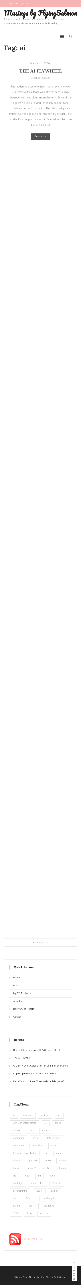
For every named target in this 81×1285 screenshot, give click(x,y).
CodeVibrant (60, 1277)
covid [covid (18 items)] (35, 1138)
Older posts (41, 942)
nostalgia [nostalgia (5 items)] (18, 1183)
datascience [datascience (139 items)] (53, 1138)
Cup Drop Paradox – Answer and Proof (34, 1073)
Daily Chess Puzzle (23, 1009)
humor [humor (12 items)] (62, 1168)
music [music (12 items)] (52, 1175)
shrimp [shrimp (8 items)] (16, 1206)
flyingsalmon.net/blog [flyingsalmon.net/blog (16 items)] (25, 1153)
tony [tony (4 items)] (29, 1213)
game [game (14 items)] (59, 1153)
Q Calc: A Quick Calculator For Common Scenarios (40, 1065)
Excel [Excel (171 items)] (54, 1145)
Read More (40, 139)
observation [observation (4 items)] (37, 1183)
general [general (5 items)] (33, 1160)
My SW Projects (22, 993)
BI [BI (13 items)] (46, 1123)
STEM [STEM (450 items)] (16, 1213)
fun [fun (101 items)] (46, 1153)
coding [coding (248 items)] (45, 1130)
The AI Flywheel (40, 74)
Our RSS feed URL (26, 1239)
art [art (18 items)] (59, 1115)
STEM (47, 66)
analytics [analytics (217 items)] (28, 1115)
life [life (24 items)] (14, 1175)
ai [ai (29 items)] (14, 1115)
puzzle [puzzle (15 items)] (39, 1191)
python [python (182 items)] (54, 1191)
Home (16, 977)
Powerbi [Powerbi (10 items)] (56, 1183)
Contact (18, 1016)
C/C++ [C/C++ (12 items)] (16, 1130)
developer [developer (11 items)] (18, 1145)
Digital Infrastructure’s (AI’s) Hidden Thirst (36, 1050)
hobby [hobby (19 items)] (62, 1160)
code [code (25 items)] (31, 1130)
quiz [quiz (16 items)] (15, 1198)
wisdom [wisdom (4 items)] (44, 1213)
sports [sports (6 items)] (32, 1206)
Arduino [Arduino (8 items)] (45, 1115)
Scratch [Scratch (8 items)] (30, 1198)
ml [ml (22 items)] (39, 1175)
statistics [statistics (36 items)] (49, 1206)
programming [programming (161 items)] (20, 1191)
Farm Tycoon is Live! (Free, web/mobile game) (38, 1081)
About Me (18, 1001)
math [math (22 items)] (27, 1175)
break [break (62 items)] (58, 1123)
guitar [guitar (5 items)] (48, 1160)
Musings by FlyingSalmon (40, 13)
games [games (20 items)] (16, 1160)
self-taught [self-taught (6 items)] (48, 1198)
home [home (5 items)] (16, 1168)
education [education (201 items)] (37, 1145)
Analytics (35, 66)
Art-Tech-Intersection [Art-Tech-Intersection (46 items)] (24, 1123)
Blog (15, 985)
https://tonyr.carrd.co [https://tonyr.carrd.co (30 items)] (39, 1168)
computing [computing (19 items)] (18, 1138)
